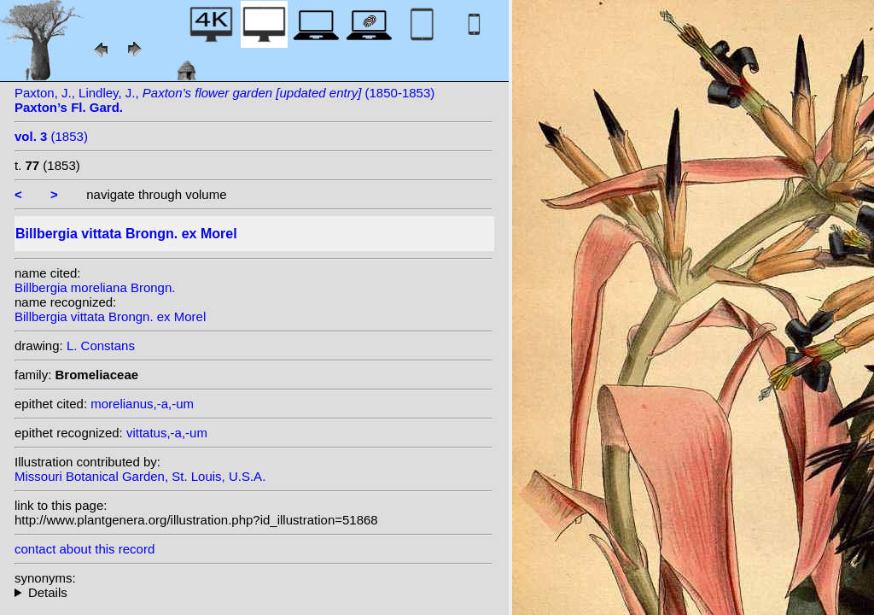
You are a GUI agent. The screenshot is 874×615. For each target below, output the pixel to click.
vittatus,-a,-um (166, 432)
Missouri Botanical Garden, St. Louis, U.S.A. (140, 476)
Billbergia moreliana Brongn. (95, 287)
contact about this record (84, 549)
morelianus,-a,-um (142, 403)
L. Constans (101, 345)
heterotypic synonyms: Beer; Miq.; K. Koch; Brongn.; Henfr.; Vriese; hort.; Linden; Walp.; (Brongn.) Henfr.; (253, 592)
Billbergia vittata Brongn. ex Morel (110, 316)
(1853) (51, 136)
